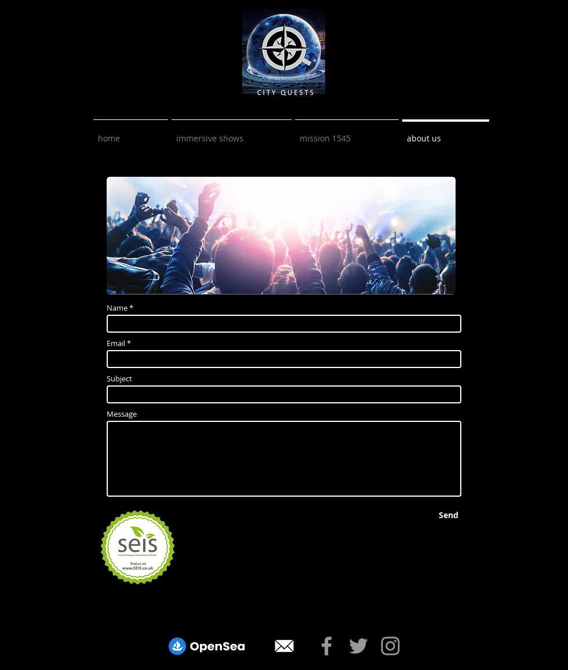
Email (116, 343)
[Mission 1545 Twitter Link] (358, 645)
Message (122, 414)
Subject (119, 379)
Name (117, 308)
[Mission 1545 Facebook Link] (326, 645)
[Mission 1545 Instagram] (390, 645)
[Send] (448, 515)
